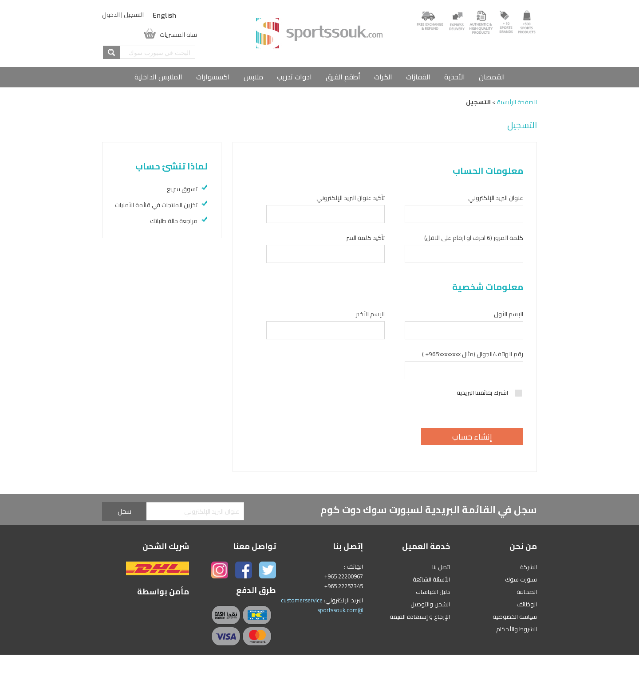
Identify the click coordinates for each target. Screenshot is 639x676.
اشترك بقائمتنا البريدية (490, 392)
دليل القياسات (433, 591)
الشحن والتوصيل (430, 604)
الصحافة (527, 591)
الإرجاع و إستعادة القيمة (420, 616)
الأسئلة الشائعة (431, 579)
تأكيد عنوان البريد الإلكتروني (350, 198)
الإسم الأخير (370, 314)
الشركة (528, 567)
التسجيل (134, 14)
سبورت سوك (521, 579)
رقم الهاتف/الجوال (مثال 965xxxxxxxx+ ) (472, 354)
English (164, 15)
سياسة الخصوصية (515, 616)
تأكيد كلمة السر (365, 238)
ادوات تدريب (294, 76)
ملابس (253, 76)
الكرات (383, 76)
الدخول (111, 14)
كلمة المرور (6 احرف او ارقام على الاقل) (473, 238)
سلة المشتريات (178, 34)
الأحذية (454, 76)
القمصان (492, 76)
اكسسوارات (213, 76)
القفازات (418, 76)
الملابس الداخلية (158, 76)
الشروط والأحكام (516, 629)
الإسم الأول (508, 314)
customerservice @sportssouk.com (322, 605)
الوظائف (527, 604)
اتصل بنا (441, 567)
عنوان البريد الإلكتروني (495, 198)
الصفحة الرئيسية (517, 102)
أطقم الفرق (343, 76)
